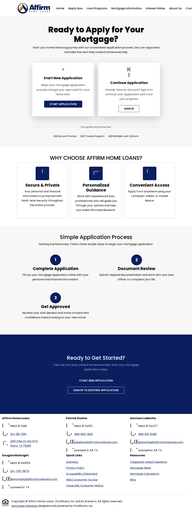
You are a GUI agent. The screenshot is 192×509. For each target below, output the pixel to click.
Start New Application (96, 381)
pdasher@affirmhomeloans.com (96, 442)
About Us (175, 8)
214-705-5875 (19, 471)
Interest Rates (155, 8)
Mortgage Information (126, 8)
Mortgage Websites (24, 506)
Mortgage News (140, 468)
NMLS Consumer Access (82, 480)
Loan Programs (97, 8)
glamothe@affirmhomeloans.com (160, 442)
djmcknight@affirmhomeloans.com (33, 479)
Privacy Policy (75, 468)
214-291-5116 (18, 434)
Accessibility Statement (82, 474)
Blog (133, 480)
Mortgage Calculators (144, 474)
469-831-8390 (147, 434)
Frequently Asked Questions (148, 462)
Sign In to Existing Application (96, 390)
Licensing (72, 462)
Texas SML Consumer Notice (84, 486)
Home (60, 8)
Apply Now (75, 8)
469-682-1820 (83, 434)
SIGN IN (129, 109)
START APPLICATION (63, 104)
